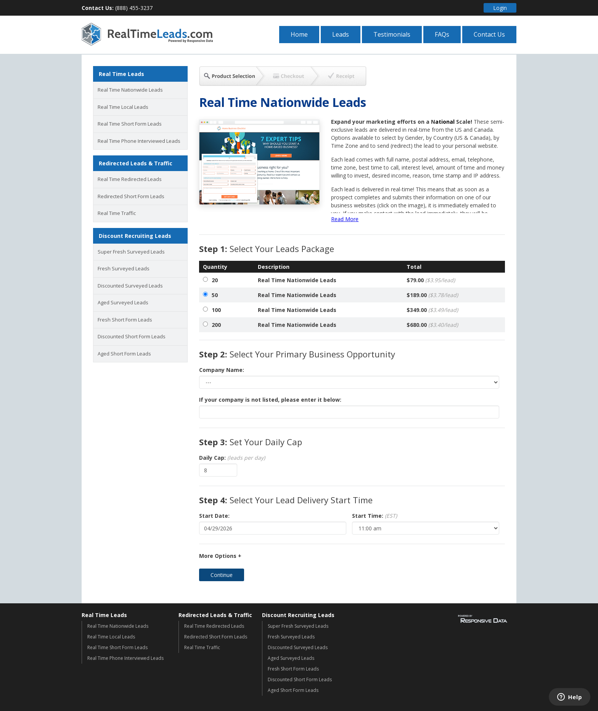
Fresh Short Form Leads (125, 319)
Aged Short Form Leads (124, 353)
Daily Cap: (232, 457)
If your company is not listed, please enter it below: (270, 399)
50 (215, 295)
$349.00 (432, 309)
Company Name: (221, 369)
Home (299, 34)
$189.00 (432, 295)
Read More (344, 219)
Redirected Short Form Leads (131, 196)
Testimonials (391, 34)
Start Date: (214, 515)
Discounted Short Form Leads (132, 336)
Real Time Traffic (117, 213)
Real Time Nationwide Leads (130, 89)
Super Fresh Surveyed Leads (131, 251)
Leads (340, 34)
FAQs (442, 34)
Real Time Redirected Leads (130, 179)
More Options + (220, 555)
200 (216, 324)
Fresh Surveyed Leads (124, 268)
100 (216, 309)
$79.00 (431, 280)
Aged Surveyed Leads (123, 302)
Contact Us (489, 34)
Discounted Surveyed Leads (130, 285)
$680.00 (432, 324)
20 (215, 280)
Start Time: (374, 515)
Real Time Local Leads (123, 106)
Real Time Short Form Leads (130, 123)
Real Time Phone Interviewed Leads (139, 140)
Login (500, 7)
